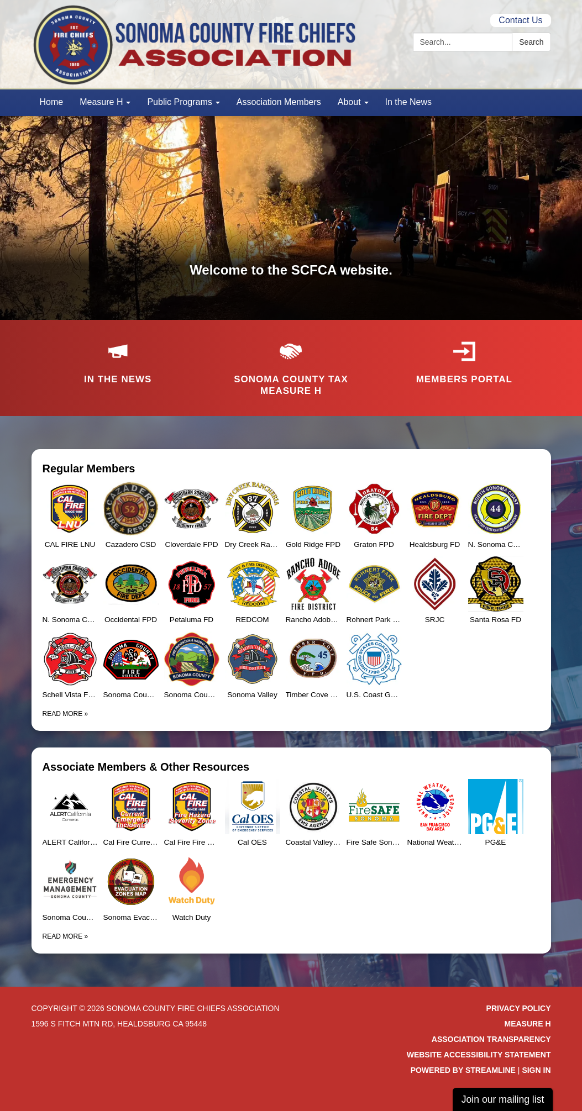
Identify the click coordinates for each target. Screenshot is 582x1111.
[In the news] (118, 355)
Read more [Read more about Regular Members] (65, 714)
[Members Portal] (464, 355)
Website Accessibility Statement (479, 1054)
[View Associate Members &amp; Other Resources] (291, 767)
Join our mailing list (503, 1099)
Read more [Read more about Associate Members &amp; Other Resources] (65, 936)
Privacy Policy (518, 1008)
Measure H (527, 1023)
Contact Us (520, 20)
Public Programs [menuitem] (179, 102)
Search (531, 42)
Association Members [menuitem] (279, 102)
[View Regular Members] (291, 468)
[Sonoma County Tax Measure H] (291, 361)
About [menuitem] (349, 102)
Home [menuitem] (52, 102)
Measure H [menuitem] (101, 102)
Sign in (536, 1070)
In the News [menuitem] (408, 102)
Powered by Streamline (463, 1070)
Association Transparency (491, 1039)
